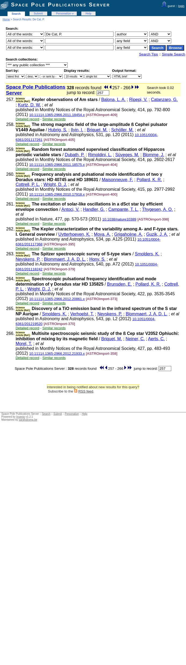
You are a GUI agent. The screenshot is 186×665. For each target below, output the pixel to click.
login (181, 6)
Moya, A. (102, 234)
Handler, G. (94, 209)
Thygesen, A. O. (157, 209)
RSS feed (85, 391)
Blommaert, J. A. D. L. (65, 259)
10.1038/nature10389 (119, 219)
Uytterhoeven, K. (74, 234)
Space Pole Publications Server (60, 5)
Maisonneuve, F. (117, 179)
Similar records (54, 119)
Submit (38, 13)
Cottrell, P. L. (28, 184)
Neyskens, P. (28, 259)
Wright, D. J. (55, 184)
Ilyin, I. (77, 130)
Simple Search (173, 54)
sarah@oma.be (28, 419)
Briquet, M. (97, 130)
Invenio (20, 416)
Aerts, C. (156, 339)
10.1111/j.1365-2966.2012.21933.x (57, 354)
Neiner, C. (135, 339)
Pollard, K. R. (149, 179)
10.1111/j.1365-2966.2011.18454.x (57, 115)
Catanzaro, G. (164, 99)
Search (16, 13)
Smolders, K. (147, 254)
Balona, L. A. (113, 99)
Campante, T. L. (123, 209)
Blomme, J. (153, 154)
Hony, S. (97, 259)
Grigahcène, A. (128, 234)
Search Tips (148, 54)
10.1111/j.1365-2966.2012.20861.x (57, 299)
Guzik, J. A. (157, 234)
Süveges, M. (127, 154)
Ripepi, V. (138, 99)
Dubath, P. (75, 154)
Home (6, 19)
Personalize (63, 13)
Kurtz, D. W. (29, 105)
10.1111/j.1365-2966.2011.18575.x (57, 165)
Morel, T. (24, 343)
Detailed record (27, 119)
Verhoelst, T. (82, 314)
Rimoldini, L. (100, 154)
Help (89, 13)
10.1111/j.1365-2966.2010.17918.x (57, 194)
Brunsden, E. (119, 284)
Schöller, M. (122, 130)
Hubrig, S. (57, 130)
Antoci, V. (70, 209)
